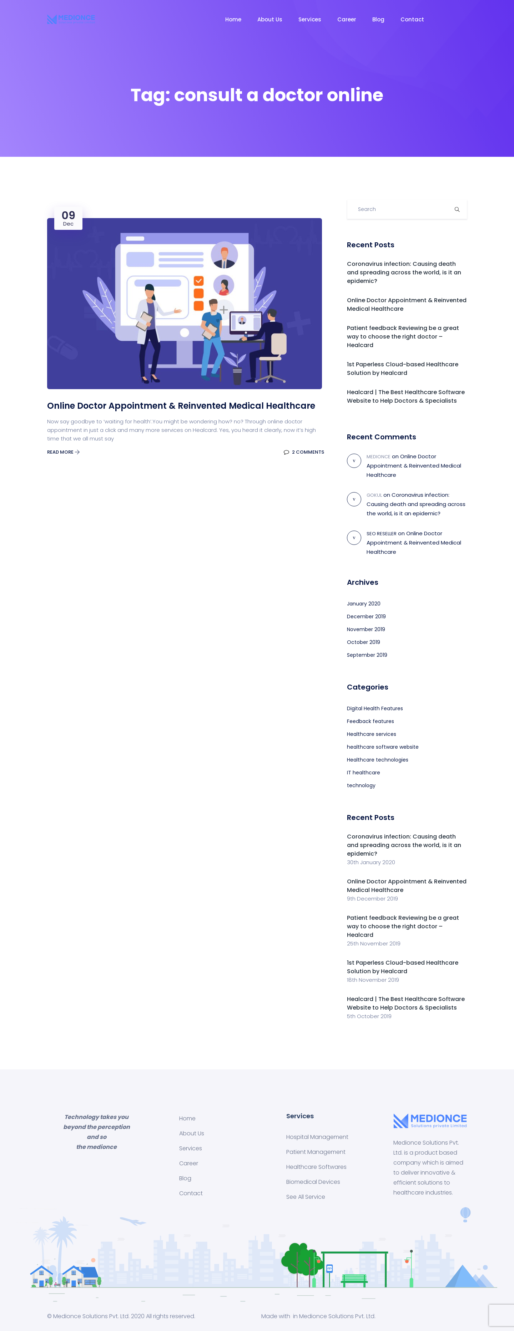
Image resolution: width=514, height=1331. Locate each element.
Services (309, 19)
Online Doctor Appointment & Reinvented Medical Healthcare (414, 466)
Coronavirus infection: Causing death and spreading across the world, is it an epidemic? (404, 272)
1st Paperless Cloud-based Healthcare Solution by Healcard (402, 368)
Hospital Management (317, 1137)
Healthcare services (371, 734)
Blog (378, 19)
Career (346, 19)
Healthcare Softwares (316, 1167)
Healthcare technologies (377, 759)
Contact (412, 19)
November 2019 (366, 629)
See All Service (305, 1197)
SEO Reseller (382, 533)
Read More (63, 452)
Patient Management (316, 1152)
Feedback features (370, 721)
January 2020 (364, 603)
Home (233, 19)
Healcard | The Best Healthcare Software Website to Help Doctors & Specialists (406, 396)
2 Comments (304, 452)
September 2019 (367, 655)
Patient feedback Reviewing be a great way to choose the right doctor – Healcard (403, 336)
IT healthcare (363, 772)
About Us (269, 19)
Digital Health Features (375, 708)
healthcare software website (383, 746)
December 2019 (366, 616)
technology (361, 785)
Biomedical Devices (313, 1182)
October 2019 (363, 642)
